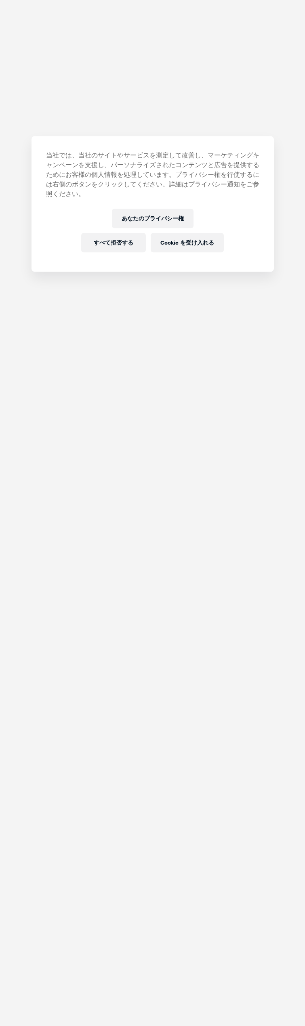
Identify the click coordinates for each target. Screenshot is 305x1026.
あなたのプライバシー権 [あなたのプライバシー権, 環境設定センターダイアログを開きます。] (153, 219)
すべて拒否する (113, 243)
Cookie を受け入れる (187, 243)
